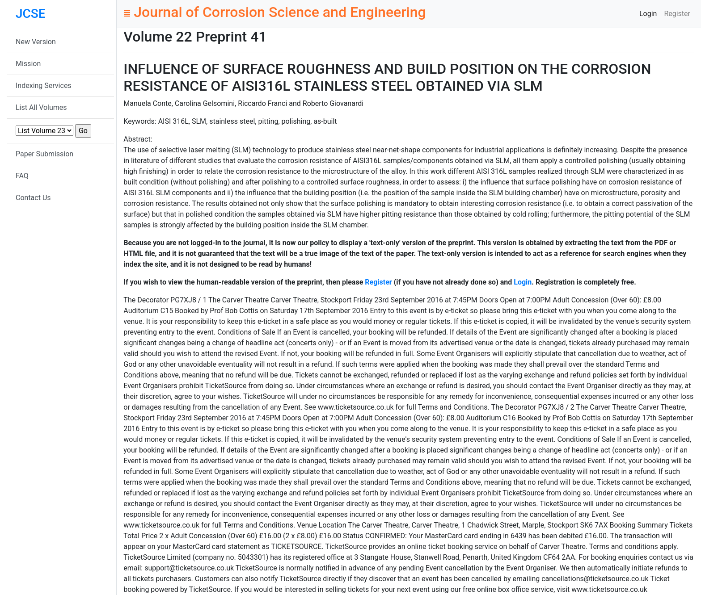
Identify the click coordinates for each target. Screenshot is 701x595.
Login (648, 13)
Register (677, 13)
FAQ (22, 176)
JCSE (31, 13)
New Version (36, 42)
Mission (28, 63)
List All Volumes (41, 107)
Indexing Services (44, 85)
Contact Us (33, 197)
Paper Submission (44, 154)
